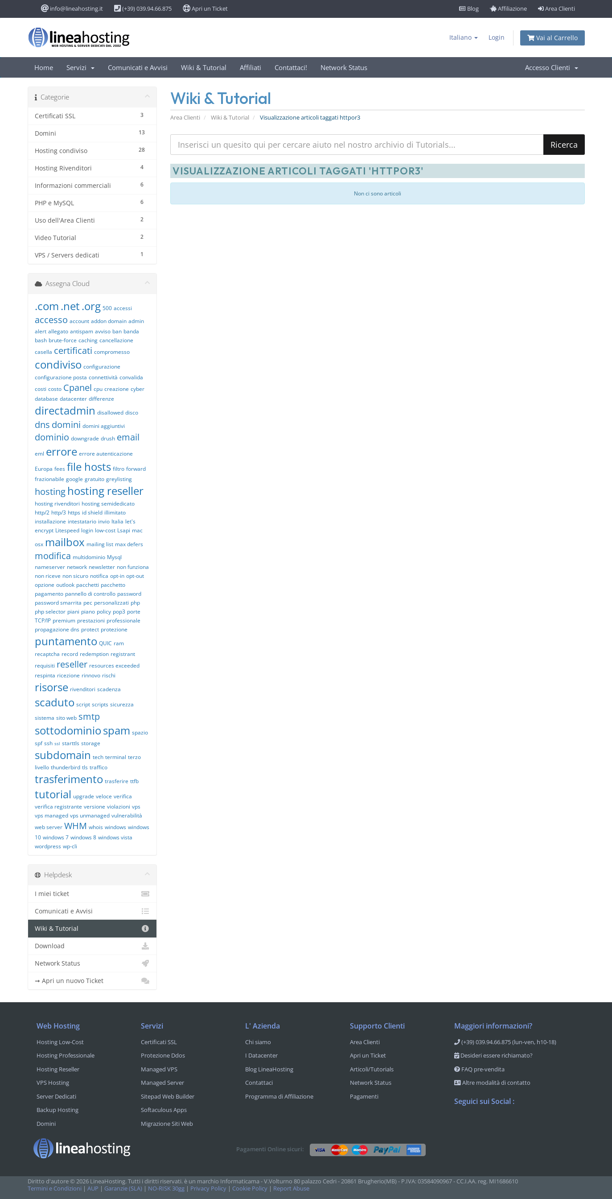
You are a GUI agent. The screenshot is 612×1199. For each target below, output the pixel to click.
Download (92, 946)
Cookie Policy (249, 1188)
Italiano (463, 37)
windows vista (115, 837)
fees (59, 469)
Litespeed (67, 530)
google (74, 479)
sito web (66, 718)
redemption (94, 654)
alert (40, 331)
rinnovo (91, 675)
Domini (46, 1124)
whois (96, 827)
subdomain (63, 754)
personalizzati (111, 602)
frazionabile (49, 479)
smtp (89, 716)
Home (43, 67)
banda (131, 331)
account (79, 321)
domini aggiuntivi (103, 426)
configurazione (101, 366)
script (83, 704)
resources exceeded (114, 665)
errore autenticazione (106, 453)
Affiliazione (508, 8)
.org (91, 306)
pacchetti (87, 585)
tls (85, 767)
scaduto (54, 702)
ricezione (68, 675)
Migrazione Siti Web (167, 1124)
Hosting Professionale (65, 1055)
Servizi (80, 67)
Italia (117, 521)
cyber (137, 389)
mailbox (65, 542)
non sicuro (75, 576)
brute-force (63, 340)
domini (66, 425)
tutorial (53, 794)
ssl (57, 743)
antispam (81, 331)
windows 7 (56, 837)
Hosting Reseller (58, 1069)
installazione (50, 521)
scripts (100, 704)
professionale (123, 620)
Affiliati (250, 67)
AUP (93, 1188)
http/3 (58, 512)
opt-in (117, 576)
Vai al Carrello (552, 37)
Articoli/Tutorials (372, 1069)
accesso (51, 320)
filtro (118, 469)
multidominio (89, 557)
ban (117, 331)
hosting (50, 491)
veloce (104, 796)
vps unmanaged (90, 815)
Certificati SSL (159, 1042)
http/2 (42, 512)
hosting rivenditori (57, 503)
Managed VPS (159, 1069)
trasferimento (69, 779)
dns (42, 425)
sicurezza (122, 704)
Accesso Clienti (551, 67)
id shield (92, 512)
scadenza (109, 689)
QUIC (105, 643)
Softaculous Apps (164, 1110)
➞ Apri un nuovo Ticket (92, 980)
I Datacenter (261, 1055)
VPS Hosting (53, 1083)
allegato (58, 331)
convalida (131, 377)
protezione (114, 629)
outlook (65, 585)
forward (136, 469)
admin (136, 321)
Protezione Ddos (163, 1055)
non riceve (48, 576)
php (135, 602)
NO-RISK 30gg (166, 1188)
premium (64, 620)
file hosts (89, 466)
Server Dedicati (56, 1096)
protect (90, 629)
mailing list (99, 544)
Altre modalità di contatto (492, 1083)
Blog (469, 8)
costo (55, 389)
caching (88, 340)
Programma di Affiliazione (279, 1096)
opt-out (135, 576)
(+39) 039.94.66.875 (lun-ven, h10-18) (505, 1042)
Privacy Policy (208, 1188)
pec (87, 602)
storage (90, 743)
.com (47, 306)
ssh (48, 743)
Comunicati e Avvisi (138, 67)
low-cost (105, 530)
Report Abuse (291, 1188)
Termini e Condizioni (55, 1188)
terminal (115, 757)
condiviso (58, 364)
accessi (123, 308)
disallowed (110, 412)
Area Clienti (556, 8)
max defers (129, 544)
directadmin (65, 410)
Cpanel (77, 388)
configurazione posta (61, 377)
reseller (72, 664)
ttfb (134, 781)
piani (73, 611)
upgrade (83, 796)
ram (119, 643)
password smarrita (58, 602)
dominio (52, 437)
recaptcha (47, 654)
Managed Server (162, 1083)
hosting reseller (105, 490)
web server (48, 827)
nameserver (50, 567)
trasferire (116, 781)
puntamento (66, 641)
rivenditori (82, 689)
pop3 (119, 611)
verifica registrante (58, 806)
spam (116, 730)
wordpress (48, 846)
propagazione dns (57, 629)
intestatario (82, 521)
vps (136, 806)
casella (43, 352)
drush (108, 438)
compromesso (112, 352)
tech (98, 757)
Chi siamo (258, 1042)
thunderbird (65, 767)
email (128, 437)
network (77, 567)
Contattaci (259, 1083)
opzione (44, 585)
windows (115, 827)
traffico (98, 767)
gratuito (94, 479)
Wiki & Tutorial (203, 67)
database (46, 398)
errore (61, 451)
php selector (50, 611)
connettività (103, 377)
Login (497, 37)
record (70, 654)
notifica (99, 576)
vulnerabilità (126, 815)
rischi (108, 675)
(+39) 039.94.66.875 (143, 8)
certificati (73, 350)
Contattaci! (291, 67)
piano (88, 611)
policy (104, 611)
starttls (70, 743)
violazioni (118, 806)
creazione (116, 389)
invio (104, 521)
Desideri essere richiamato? (493, 1055)
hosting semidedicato (108, 503)
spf (38, 743)
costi (40, 389)
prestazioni (91, 620)
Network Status (343, 67)
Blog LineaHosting (269, 1069)
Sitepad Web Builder (167, 1096)
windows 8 (83, 837)
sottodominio (68, 730)
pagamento (49, 593)
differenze (101, 398)
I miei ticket (92, 893)
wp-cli (70, 846)
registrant (123, 654)
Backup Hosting (57, 1110)
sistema (44, 718)
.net (70, 306)
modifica (53, 556)
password (129, 593)
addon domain (109, 321)
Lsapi (123, 530)
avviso (103, 331)
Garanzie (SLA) (123, 1188)
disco (131, 412)
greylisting (119, 479)
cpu (98, 389)
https (74, 512)
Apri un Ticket (205, 8)
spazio (140, 732)
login (87, 530)
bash (41, 340)
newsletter (102, 567)
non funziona (133, 567)
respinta (45, 675)
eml (39, 453)
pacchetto (113, 585)
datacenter (73, 398)
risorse (51, 687)
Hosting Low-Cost (60, 1042)
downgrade (85, 438)
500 (107, 308)
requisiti (45, 665)
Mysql (114, 557)
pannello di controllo (90, 593)
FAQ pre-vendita (479, 1069)
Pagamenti (364, 1096)
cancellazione (116, 340)
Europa (44, 469)
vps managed (51, 815)
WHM (75, 826)
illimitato (115, 512)
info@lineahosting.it (72, 8)
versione (94, 806)
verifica (123, 796)
